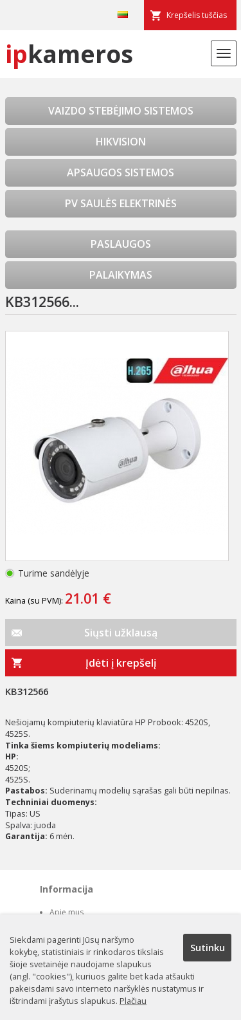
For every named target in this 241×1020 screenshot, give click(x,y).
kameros (69, 53)
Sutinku (207, 947)
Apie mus (66, 912)
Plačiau (133, 1000)
